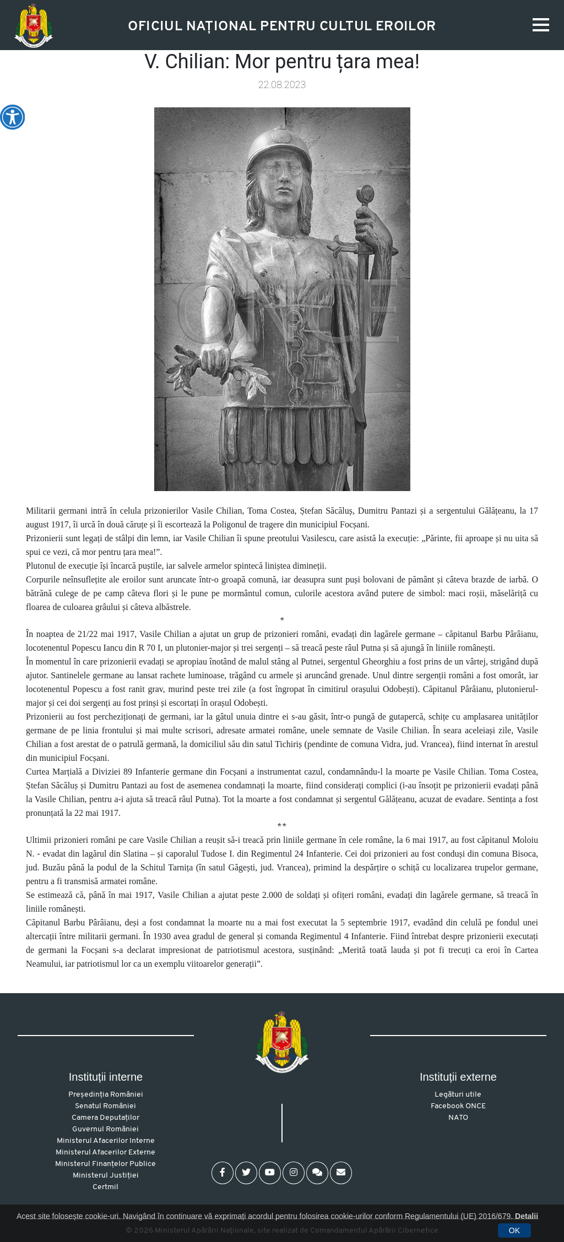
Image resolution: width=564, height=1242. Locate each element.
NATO (458, 1118)
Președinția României (105, 1095)
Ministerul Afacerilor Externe (105, 1152)
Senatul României (105, 1106)
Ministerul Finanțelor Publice (105, 1164)
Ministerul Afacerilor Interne (106, 1141)
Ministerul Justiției (106, 1176)
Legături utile (458, 1095)
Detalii (526, 1216)
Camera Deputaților (105, 1118)
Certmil (105, 1187)
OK (514, 1230)
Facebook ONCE (458, 1106)
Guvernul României (105, 1129)
